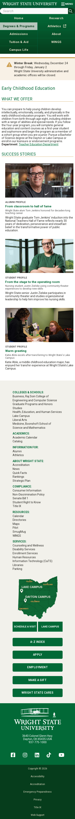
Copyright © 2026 (37, 768)
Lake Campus (50, 626)
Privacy (38, 799)
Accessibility (37, 776)
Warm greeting (15, 351)
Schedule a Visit (25, 626)
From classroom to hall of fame (28, 206)
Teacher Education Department (38, 144)
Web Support (37, 815)
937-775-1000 (38, 742)
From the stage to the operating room (32, 282)
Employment (37, 667)
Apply (37, 654)
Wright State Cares (37, 692)
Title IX (37, 807)
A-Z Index (37, 641)
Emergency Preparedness (37, 791)
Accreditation (37, 784)
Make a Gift (37, 680)
